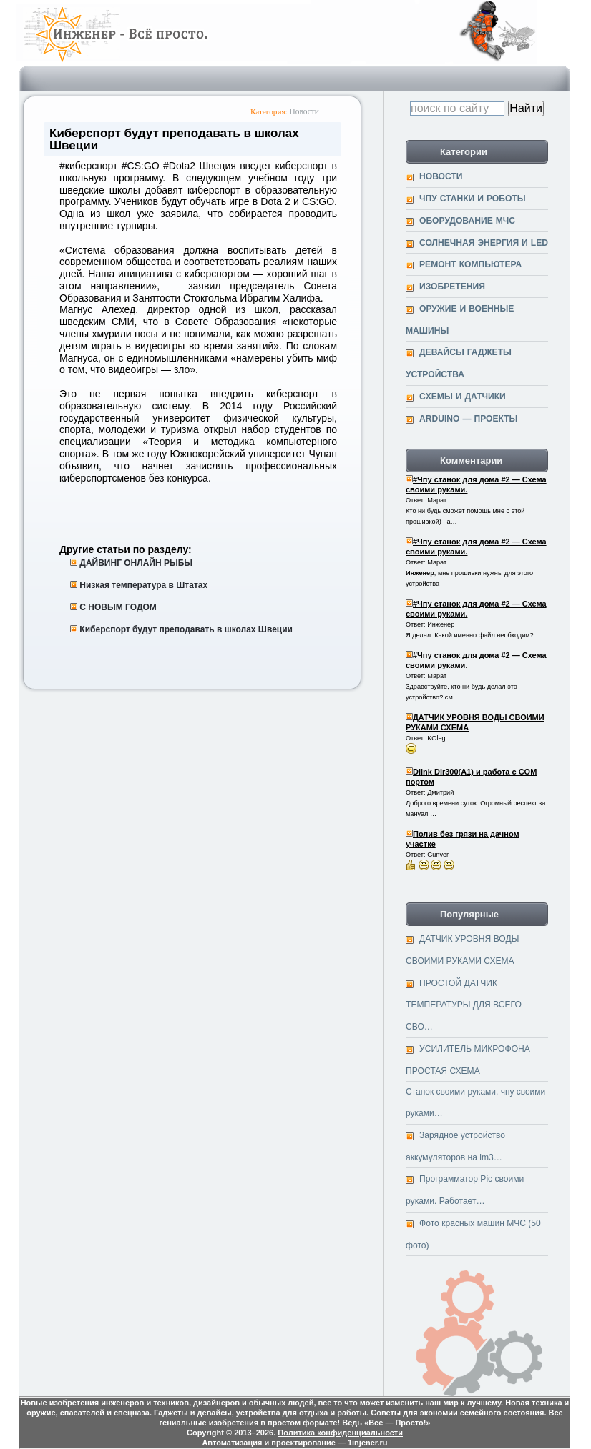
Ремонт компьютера (470, 264)
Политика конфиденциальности (340, 1432)
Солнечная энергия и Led (483, 243)
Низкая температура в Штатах (143, 585)
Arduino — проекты (468, 419)
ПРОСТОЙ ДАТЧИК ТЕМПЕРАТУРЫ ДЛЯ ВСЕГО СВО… (464, 1005)
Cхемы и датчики (462, 397)
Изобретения (452, 287)
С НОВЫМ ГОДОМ (117, 607)
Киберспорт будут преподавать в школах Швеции (186, 629)
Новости (304, 111)
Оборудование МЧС (467, 221)
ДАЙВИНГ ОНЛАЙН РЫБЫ (135, 563)
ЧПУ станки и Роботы (472, 199)
